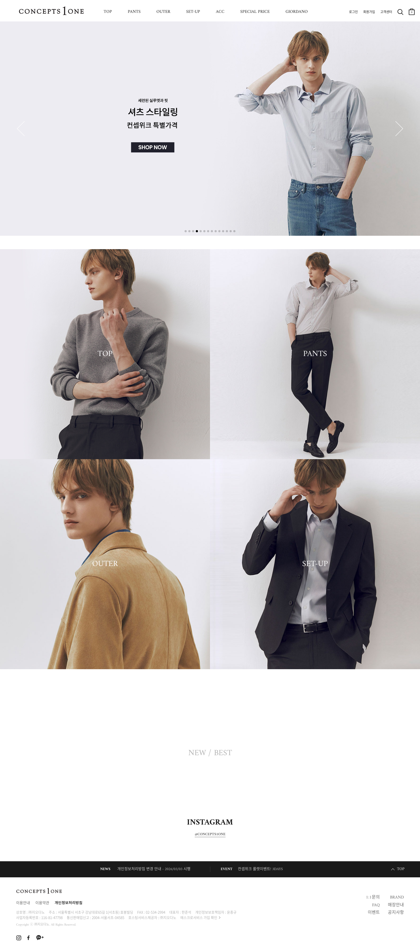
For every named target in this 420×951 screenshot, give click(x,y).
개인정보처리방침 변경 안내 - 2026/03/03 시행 (153, 869)
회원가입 (369, 12)
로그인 (353, 12)
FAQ (376, 905)
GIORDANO (297, 12)
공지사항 (396, 912)
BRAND (397, 897)
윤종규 (232, 912)
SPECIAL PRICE (255, 12)
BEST (223, 753)
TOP (108, 12)
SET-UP (193, 12)
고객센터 (386, 12)
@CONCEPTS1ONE (210, 834)
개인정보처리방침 (68, 903)
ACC (220, 12)
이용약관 (42, 903)
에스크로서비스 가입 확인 (198, 917)
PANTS (134, 12)
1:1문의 (373, 897)
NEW (197, 753)
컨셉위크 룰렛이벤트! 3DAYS (260, 869)
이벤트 (374, 912)
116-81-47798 (52, 917)
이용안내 (23, 903)
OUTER (163, 12)
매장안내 (396, 905)
